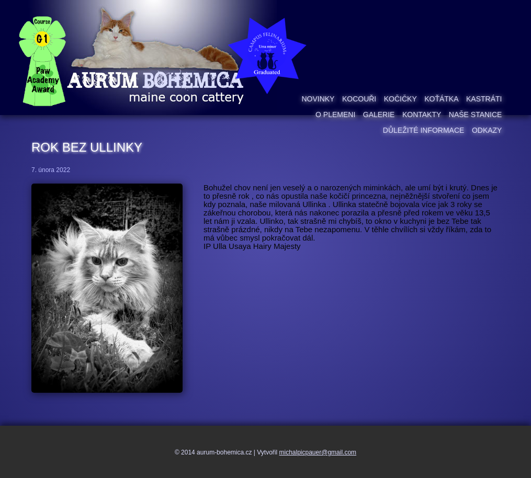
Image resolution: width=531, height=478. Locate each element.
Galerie (379, 114)
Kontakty (421, 114)
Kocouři (359, 99)
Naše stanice (475, 114)
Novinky (317, 99)
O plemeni (335, 114)
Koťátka (441, 99)
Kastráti (484, 99)
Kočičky (400, 99)
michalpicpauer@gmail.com (318, 452)
